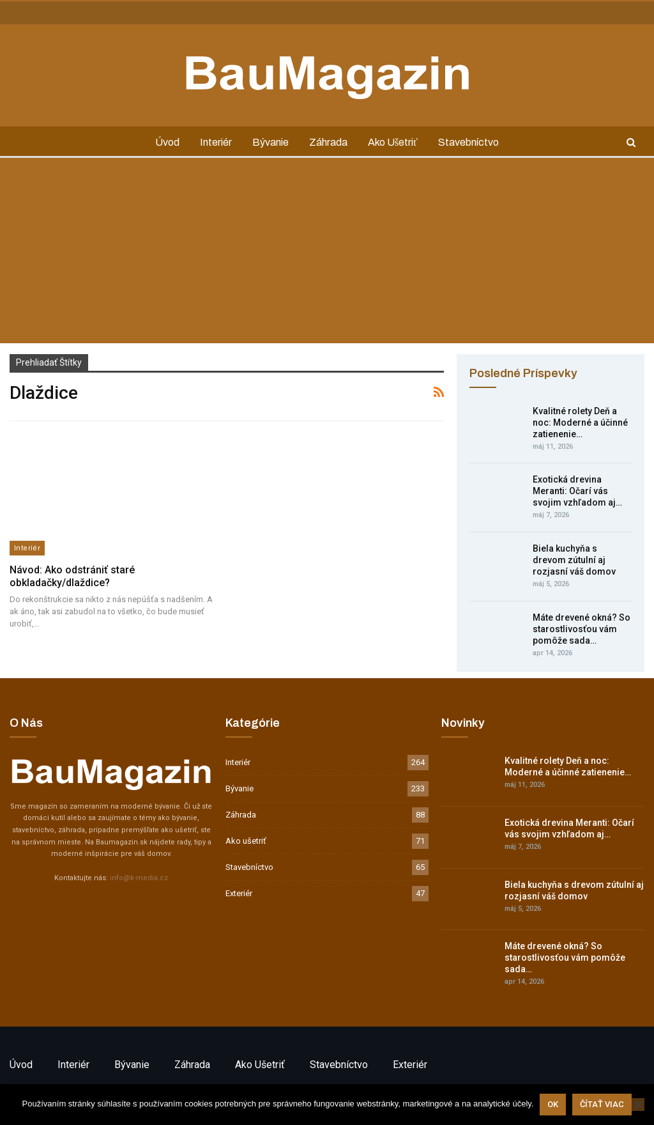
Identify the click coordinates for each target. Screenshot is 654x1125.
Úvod (162, 142)
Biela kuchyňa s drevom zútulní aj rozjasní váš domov (574, 560)
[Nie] (638, 1104)
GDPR (100, 12)
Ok (552, 1104)
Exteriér (238, 893)
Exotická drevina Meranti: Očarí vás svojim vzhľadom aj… (577, 491)
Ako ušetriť (395, 142)
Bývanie (269, 142)
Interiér (213, 142)
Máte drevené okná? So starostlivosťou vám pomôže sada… (581, 629)
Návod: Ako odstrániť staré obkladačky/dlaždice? (72, 576)
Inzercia (63, 12)
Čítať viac (602, 1104)
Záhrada (329, 142)
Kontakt (23, 12)
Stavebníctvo (473, 142)
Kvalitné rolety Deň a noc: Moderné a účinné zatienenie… (580, 422)
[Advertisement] (327, 253)
